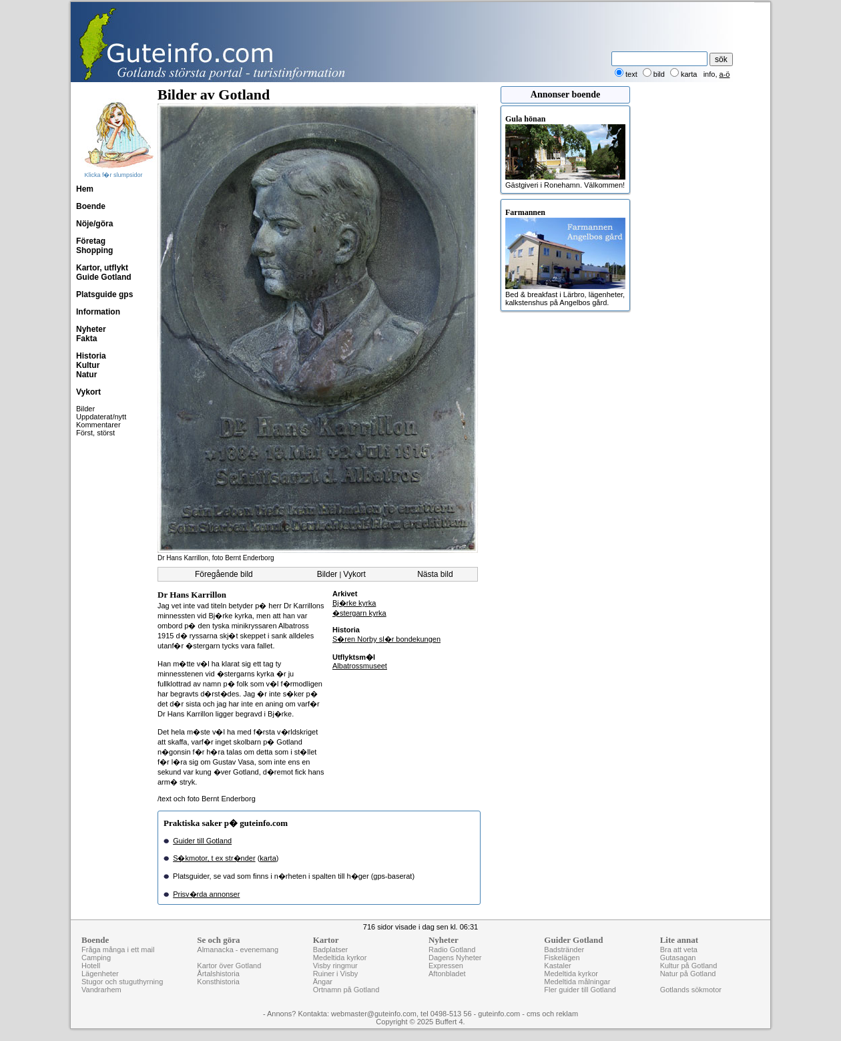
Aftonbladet (447, 974)
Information (98, 312)
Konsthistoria (218, 982)
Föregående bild (224, 574)
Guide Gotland (103, 277)
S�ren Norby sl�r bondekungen (386, 639)
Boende (90, 206)
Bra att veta (678, 950)
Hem (84, 189)
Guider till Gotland (202, 841)
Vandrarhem (101, 990)
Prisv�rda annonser (206, 894)
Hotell (90, 966)
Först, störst (95, 433)
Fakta (86, 338)
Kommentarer (98, 425)
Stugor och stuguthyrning (122, 982)
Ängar (322, 982)
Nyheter (91, 329)
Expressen (446, 966)
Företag (90, 241)
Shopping (94, 250)
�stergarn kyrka (359, 613)
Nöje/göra (94, 223)
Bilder (85, 409)
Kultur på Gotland (689, 966)
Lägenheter (100, 974)
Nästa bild (435, 574)
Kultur (87, 365)
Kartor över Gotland (229, 966)
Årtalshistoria (218, 974)
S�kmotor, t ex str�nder (214, 858)
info (710, 74)
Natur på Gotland (688, 974)
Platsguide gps (104, 294)
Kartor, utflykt (102, 267)
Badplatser (330, 950)
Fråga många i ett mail (117, 950)
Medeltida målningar (577, 982)
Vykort (88, 392)
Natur (86, 374)
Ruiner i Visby (335, 974)
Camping (96, 958)
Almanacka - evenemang (237, 950)
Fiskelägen (561, 958)
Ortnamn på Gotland (346, 990)
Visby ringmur (335, 966)
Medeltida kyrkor (340, 958)
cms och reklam (552, 1014)
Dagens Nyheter (455, 958)
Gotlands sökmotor (691, 990)
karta (268, 858)
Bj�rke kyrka (354, 603)
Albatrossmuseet (359, 666)
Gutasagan (678, 958)
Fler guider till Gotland (580, 990)
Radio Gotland (452, 950)
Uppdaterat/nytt (101, 417)
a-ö (725, 74)
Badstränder (564, 950)
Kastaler (557, 966)
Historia (91, 356)
